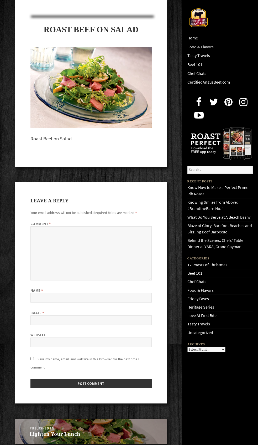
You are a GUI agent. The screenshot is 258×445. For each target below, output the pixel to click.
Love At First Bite (202, 315)
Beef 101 (194, 64)
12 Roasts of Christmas (207, 265)
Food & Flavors (200, 47)
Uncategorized (200, 332)
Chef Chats (196, 73)
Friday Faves (198, 298)
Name (36, 290)
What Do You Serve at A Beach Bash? (219, 217)
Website (38, 335)
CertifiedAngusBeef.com (208, 82)
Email (37, 313)
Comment (40, 224)
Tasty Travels (198, 55)
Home (192, 38)
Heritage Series (200, 307)
